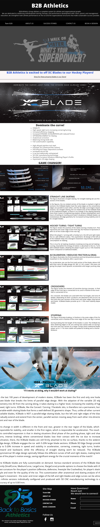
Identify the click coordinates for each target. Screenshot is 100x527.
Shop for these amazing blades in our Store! (50, 77)
